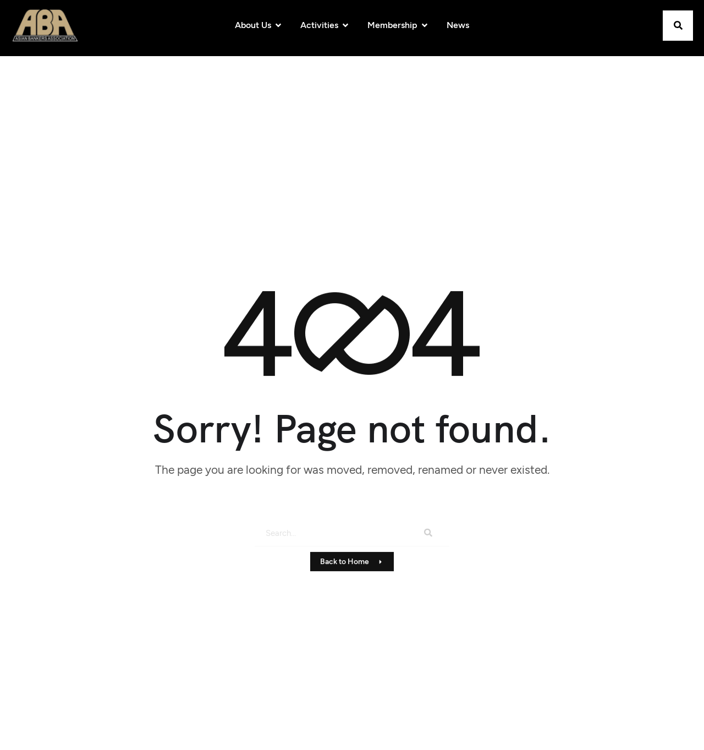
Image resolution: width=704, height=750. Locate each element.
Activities (325, 25)
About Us (259, 25)
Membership (398, 25)
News (458, 25)
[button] (678, 25)
